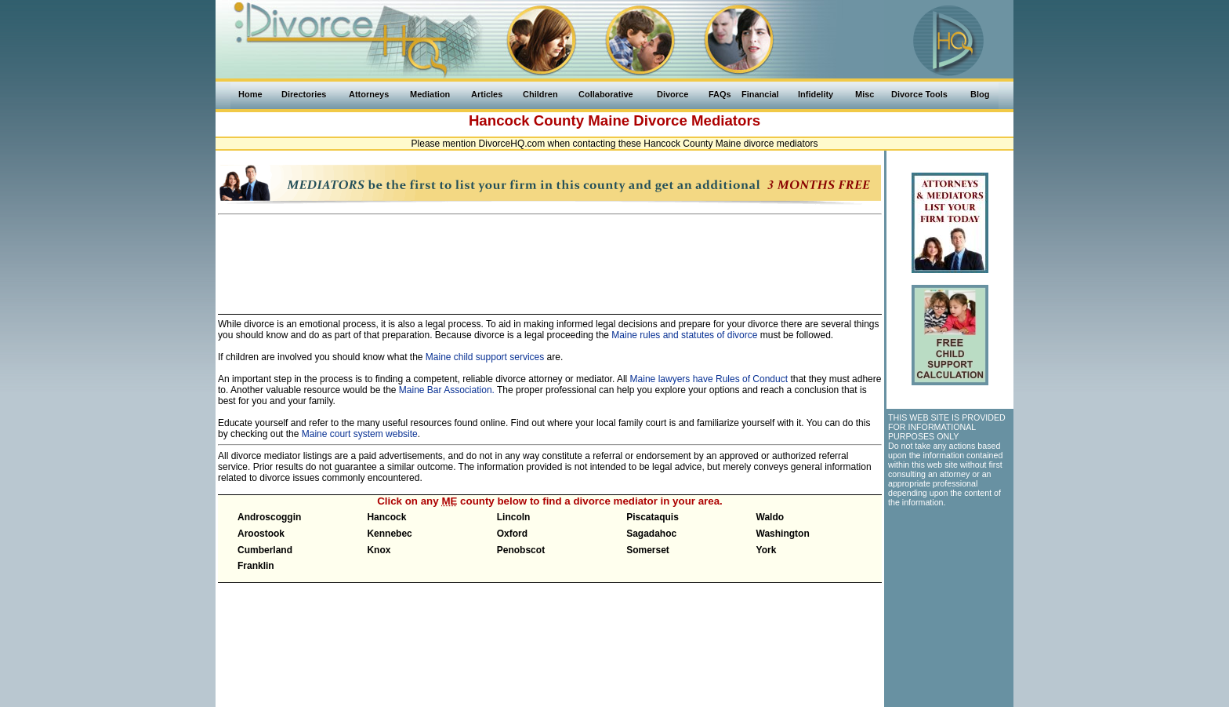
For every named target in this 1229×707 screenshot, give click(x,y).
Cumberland (264, 550)
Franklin (255, 565)
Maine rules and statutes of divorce (684, 335)
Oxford (512, 533)
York (766, 550)
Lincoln (514, 517)
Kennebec (389, 533)
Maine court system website (360, 433)
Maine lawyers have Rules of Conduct (709, 379)
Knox (378, 550)
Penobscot (521, 550)
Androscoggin (269, 517)
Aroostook (261, 533)
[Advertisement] (550, 257)
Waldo (770, 517)
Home (250, 94)
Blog (979, 94)
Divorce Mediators (696, 120)
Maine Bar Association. (447, 389)
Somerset (647, 550)
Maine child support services (485, 357)
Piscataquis (652, 517)
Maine (608, 120)
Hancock (386, 517)
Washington (783, 533)
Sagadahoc (651, 533)
